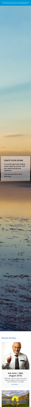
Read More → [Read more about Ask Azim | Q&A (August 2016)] (15, 384)
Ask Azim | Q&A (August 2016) (15, 374)
